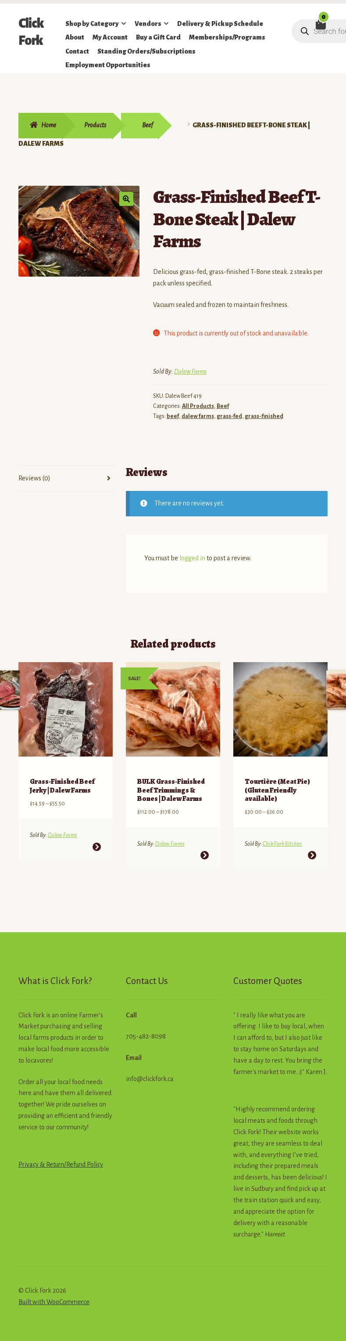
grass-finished (264, 416)
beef (173, 416)
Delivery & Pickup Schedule (220, 23)
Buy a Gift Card (158, 37)
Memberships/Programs (227, 37)
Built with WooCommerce (53, 1290)
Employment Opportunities (107, 64)
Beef (147, 125)
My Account (110, 37)
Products (95, 125)
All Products (198, 406)
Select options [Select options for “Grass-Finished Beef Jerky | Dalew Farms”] (97, 835)
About (74, 37)
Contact (77, 51)
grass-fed (229, 416)
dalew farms (198, 416)
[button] (126, 199)
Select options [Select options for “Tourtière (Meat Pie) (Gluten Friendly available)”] (312, 844)
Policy (94, 1153)
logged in (192, 558)
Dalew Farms (190, 371)
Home (48, 125)
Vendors (148, 23)
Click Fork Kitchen (282, 832)
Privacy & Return (41, 1153)
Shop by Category (92, 23)
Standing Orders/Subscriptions (146, 51)
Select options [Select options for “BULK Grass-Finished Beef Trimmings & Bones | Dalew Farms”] (204, 844)
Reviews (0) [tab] (34, 478)
